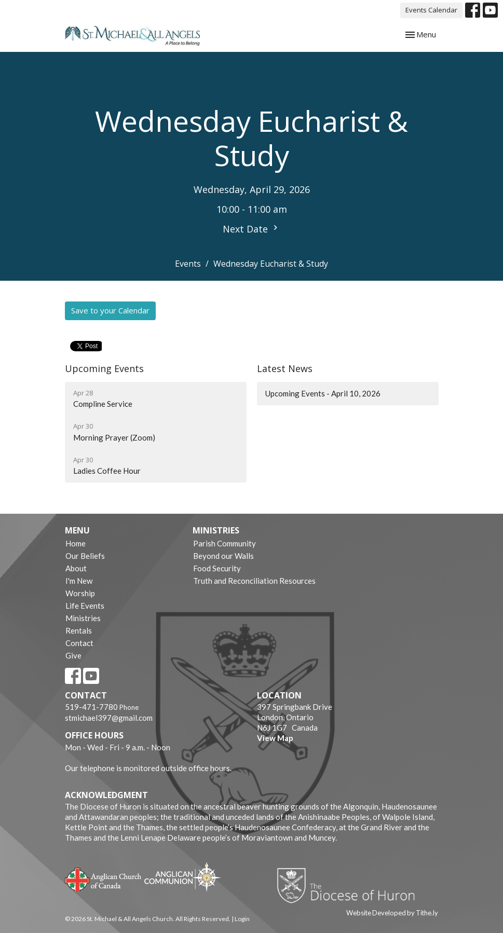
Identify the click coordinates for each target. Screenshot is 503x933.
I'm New (78, 580)
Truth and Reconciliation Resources (254, 580)
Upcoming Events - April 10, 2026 (322, 393)
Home (75, 543)
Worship (80, 593)
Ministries (83, 618)
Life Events (84, 605)
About (76, 568)
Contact (79, 643)
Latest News (284, 368)
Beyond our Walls (223, 555)
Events (188, 263)
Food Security (217, 568)
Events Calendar (431, 10)
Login (242, 919)
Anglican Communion (182, 876)
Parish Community (224, 543)
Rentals (78, 630)
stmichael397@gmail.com (109, 717)
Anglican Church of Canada (103, 878)
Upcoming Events (104, 368)
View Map (275, 738)
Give (73, 655)
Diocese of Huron (349, 885)
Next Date (251, 229)
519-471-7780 (91, 706)
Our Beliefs (85, 555)
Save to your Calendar (110, 310)
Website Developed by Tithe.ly (392, 913)
